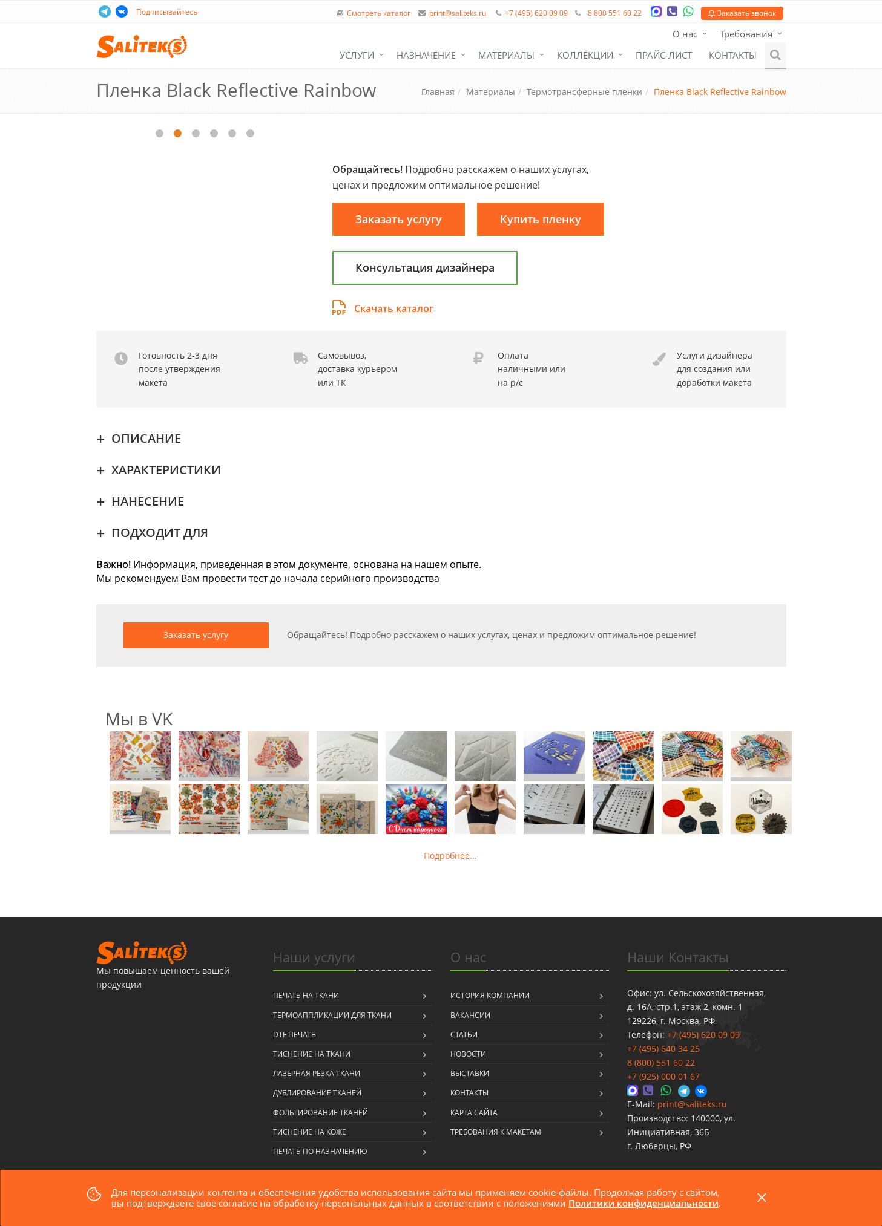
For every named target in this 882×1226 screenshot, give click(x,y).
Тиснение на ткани (311, 1054)
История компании (490, 995)
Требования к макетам (495, 1132)
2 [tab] (178, 134)
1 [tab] (160, 134)
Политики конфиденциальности (643, 1203)
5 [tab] (232, 134)
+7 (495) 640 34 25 (663, 1048)
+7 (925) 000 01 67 (663, 1076)
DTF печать (294, 1034)
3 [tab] (196, 134)
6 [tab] (251, 134)
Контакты (733, 55)
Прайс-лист (664, 55)
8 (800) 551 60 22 (661, 1062)
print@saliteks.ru (457, 13)
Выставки (469, 1073)
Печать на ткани (306, 995)
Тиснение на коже (309, 1132)
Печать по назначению (320, 1151)
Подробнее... (450, 855)
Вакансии (470, 1015)
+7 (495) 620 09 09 (536, 13)
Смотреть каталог (378, 13)
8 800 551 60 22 (615, 13)
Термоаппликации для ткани (332, 1015)
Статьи (464, 1034)
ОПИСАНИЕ (146, 438)
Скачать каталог (382, 308)
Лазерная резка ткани (316, 1073)
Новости (468, 1054)
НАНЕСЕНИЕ (147, 501)
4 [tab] (214, 134)
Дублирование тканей (317, 1092)
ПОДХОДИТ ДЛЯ (159, 533)
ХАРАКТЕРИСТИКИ (166, 470)
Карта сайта (474, 1112)
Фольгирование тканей (320, 1112)
